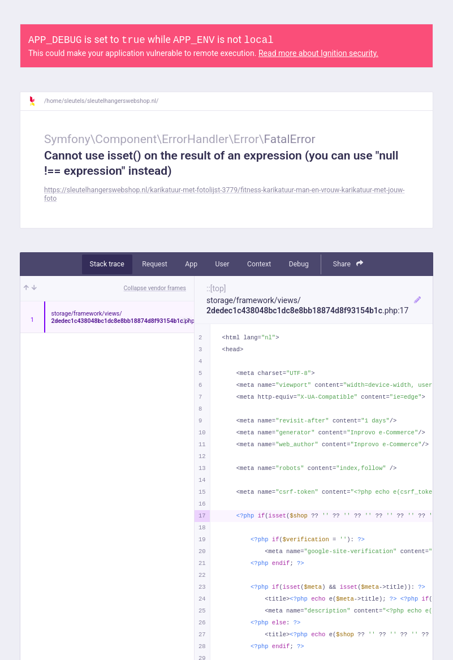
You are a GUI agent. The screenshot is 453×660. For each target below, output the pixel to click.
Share (348, 264)
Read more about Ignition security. (318, 53)
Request (154, 264)
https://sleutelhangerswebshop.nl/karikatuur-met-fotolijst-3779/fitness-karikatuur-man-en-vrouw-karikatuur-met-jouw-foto (224, 194)
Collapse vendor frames (155, 288)
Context (259, 264)
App (191, 264)
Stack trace (107, 264)
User (222, 264)
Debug (299, 264)
